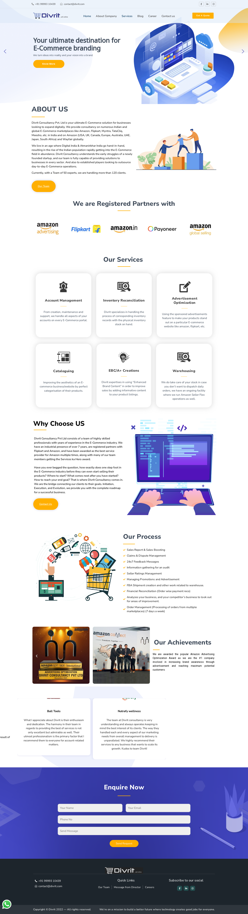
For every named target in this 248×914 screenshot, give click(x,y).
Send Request (124, 843)
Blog (140, 16)
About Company (106, 16)
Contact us (168, 16)
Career (152, 16)
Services (127, 16)
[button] (5, 51)
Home (87, 16)
